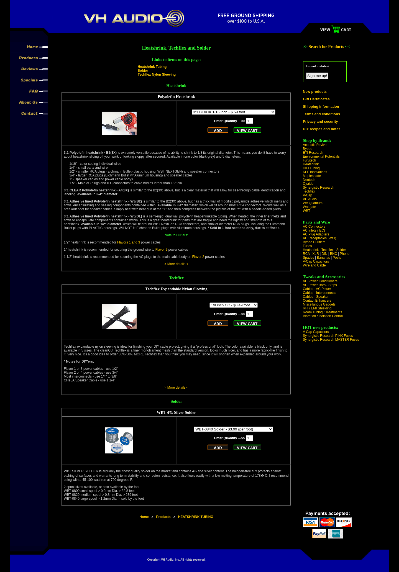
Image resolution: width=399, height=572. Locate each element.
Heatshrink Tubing (152, 67)
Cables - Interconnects (319, 293)
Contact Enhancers (317, 300)
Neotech (309, 180)
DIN (325, 254)
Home (144, 517)
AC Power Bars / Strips (320, 285)
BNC (333, 254)
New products (315, 91)
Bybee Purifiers (314, 242)
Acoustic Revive (314, 145)
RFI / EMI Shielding (317, 308)
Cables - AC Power (317, 289)
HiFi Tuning (311, 168)
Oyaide (308, 184)
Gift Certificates (316, 99)
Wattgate (309, 207)
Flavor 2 (161, 250)
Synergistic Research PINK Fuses (328, 336)
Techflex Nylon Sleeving (157, 74)
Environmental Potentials (321, 156)
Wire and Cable (314, 265)
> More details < (176, 264)
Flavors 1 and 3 (128, 242)
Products (163, 517)
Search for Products (327, 46)
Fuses (307, 246)
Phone (344, 254)
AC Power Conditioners (320, 281)
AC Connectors (314, 227)
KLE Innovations (315, 172)
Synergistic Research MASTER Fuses (331, 340)
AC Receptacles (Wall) (319, 238)
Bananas (323, 258)
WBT (306, 211)
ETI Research (313, 153)
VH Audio (310, 199)
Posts (337, 258)
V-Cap (307, 195)
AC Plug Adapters (316, 234)
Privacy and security (320, 121)
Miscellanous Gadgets (319, 304)
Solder (143, 71)
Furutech (309, 160)
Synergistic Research (318, 187)
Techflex (309, 191)
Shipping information (321, 106)
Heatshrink (311, 164)
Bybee (307, 149)
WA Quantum (313, 203)
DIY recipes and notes (322, 129)
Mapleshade (312, 176)
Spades (308, 258)
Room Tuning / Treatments (322, 312)
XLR (315, 254)
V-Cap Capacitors (316, 261)
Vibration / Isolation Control (323, 316)
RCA (306, 254)
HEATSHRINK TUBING (195, 517)
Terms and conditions (321, 114)
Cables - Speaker (316, 297)
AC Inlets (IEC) (314, 230)
